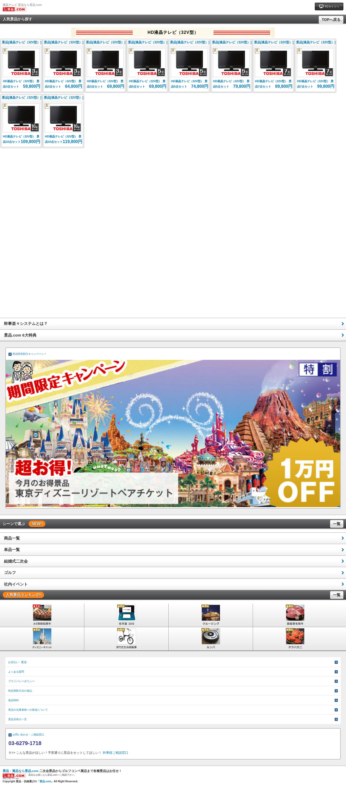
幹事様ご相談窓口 (115, 753)
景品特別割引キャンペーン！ (29, 353)
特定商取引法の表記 (20, 690)
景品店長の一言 (17, 719)
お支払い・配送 (17, 662)
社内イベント (16, 584)
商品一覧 (12, 538)
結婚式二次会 (16, 561)
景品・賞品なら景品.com (20, 771)
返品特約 (13, 700)
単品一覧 (12, 549)
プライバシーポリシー (21, 681)
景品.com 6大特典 (20, 335)
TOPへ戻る (331, 19)
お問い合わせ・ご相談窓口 (28, 734)
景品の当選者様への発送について (28, 709)
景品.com (45, 781)
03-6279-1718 (24, 743)
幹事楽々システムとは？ (26, 323)
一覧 (336, 524)
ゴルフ (10, 572)
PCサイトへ (329, 6)
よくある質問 (16, 671)
